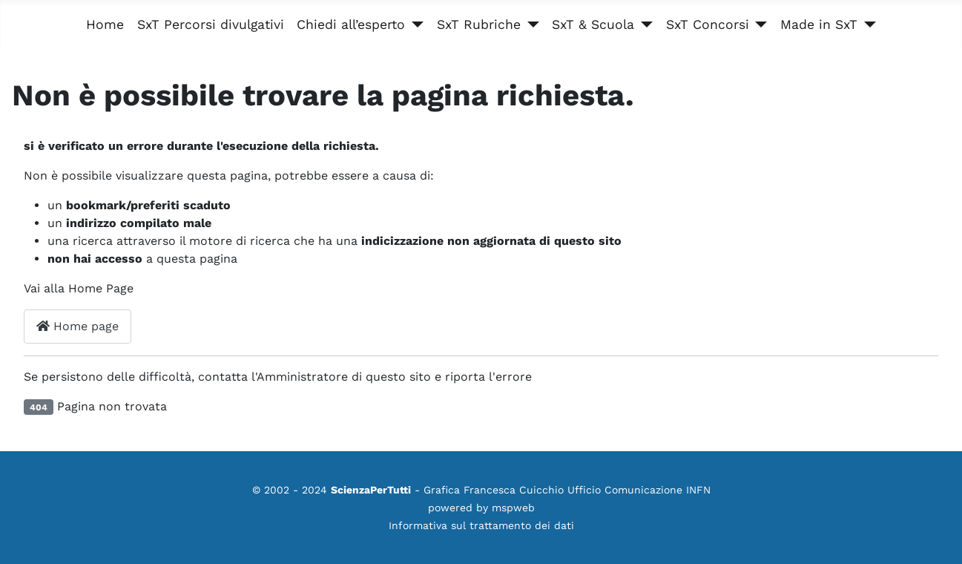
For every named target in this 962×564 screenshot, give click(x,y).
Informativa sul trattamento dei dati (481, 525)
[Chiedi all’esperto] (414, 24)
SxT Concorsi (707, 24)
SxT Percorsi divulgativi (210, 24)
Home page (77, 326)
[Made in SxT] (866, 24)
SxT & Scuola (593, 24)
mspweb (513, 508)
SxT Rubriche (479, 24)
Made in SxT (818, 24)
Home (105, 24)
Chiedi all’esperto (351, 24)
